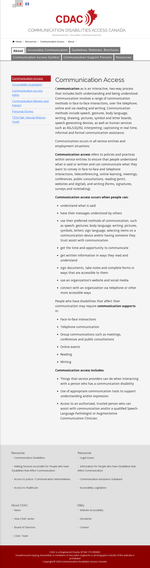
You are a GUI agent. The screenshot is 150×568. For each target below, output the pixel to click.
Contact (84, 527)
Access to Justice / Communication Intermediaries (42, 479)
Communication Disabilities (29, 457)
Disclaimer (86, 518)
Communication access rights (27, 93)
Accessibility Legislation (93, 487)
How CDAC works (24, 518)
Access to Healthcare (26, 487)
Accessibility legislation (27, 84)
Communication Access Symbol (36, 57)
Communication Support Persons (88, 57)
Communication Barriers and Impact (30, 103)
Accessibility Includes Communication (76, 35)
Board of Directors (24, 527)
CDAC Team (21, 536)
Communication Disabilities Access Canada (77, 30)
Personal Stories (22, 111)
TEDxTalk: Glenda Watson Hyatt (29, 120)
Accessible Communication (48, 50)
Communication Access (52, 41)
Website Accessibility (91, 510)
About (71, 41)
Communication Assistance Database (101, 479)
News (17, 510)
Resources (31, 41)
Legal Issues (87, 457)
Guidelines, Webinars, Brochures (95, 50)
